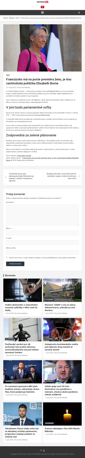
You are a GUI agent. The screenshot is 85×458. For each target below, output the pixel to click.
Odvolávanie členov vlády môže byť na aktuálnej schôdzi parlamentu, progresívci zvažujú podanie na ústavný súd (22, 432)
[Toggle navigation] (42, 12)
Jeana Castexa (62, 94)
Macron (37, 100)
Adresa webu (11, 248)
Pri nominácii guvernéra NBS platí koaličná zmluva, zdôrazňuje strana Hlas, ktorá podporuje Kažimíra (22, 389)
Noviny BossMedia (23, 87)
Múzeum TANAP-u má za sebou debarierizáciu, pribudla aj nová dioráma (60, 308)
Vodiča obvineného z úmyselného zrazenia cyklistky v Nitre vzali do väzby (21, 308)
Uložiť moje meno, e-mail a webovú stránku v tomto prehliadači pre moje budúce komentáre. (42, 258)
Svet (8, 75)
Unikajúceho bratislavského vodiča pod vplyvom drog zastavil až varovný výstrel (61, 347)
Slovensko (10, 299)
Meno (8, 228)
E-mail (9, 238)
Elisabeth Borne (54, 91)
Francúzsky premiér (24, 156)
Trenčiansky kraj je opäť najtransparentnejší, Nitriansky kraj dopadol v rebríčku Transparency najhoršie (21, 177)
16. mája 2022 (11, 87)
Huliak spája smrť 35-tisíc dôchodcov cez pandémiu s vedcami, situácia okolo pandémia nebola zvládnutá (61, 390)
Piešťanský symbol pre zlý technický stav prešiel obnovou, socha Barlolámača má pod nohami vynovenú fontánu (22, 348)
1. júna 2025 (9, 313)
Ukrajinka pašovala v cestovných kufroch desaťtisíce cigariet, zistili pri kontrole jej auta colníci (61, 176)
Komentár (10, 202)
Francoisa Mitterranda (42, 115)
